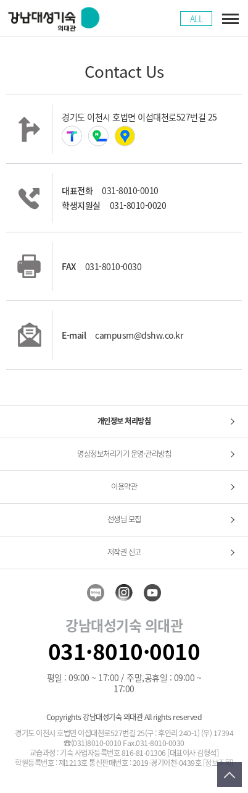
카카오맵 (125, 135)
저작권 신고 (124, 552)
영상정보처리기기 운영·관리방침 (124, 453)
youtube (152, 593)
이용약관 (124, 486)
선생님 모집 (124, 519)
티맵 (72, 135)
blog (96, 593)
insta (124, 593)
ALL (196, 18)
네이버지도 (98, 135)
